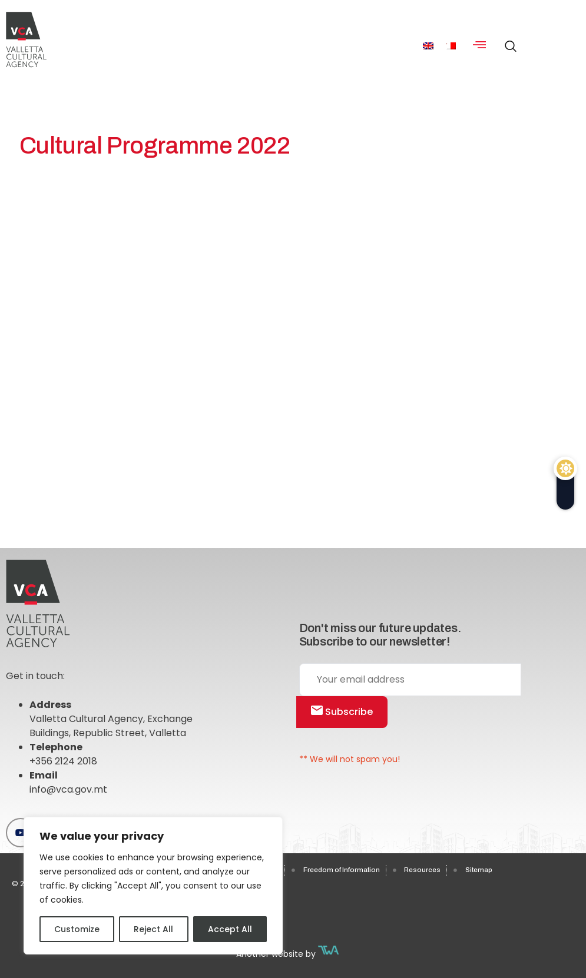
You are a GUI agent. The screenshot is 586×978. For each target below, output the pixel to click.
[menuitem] (428, 46)
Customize (77, 929)
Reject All (153, 929)
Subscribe (342, 711)
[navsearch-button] (508, 41)
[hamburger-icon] (479, 46)
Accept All (230, 929)
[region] (153, 885)
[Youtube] (20, 832)
